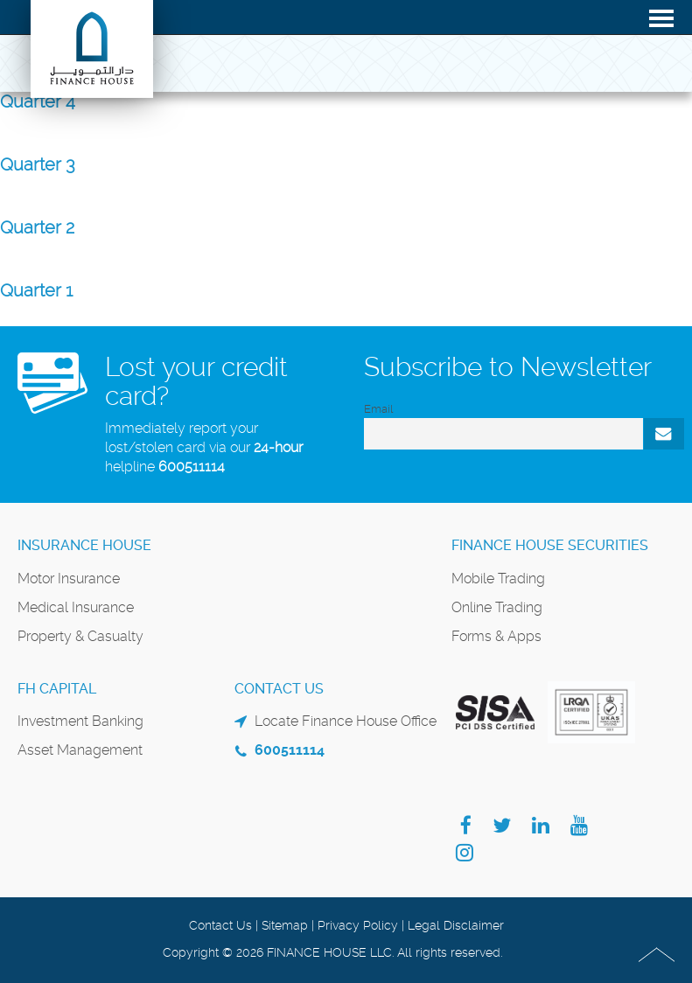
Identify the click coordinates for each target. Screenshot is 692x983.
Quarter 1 (36, 290)
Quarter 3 (37, 164)
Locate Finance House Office (346, 721)
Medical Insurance (75, 607)
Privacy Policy (358, 925)
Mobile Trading (498, 578)
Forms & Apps (496, 636)
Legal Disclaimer (456, 925)
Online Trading (496, 607)
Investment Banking (80, 721)
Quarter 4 (37, 101)
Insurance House (84, 545)
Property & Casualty (80, 636)
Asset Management (80, 750)
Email (378, 408)
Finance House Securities (549, 545)
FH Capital (56, 688)
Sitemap (285, 925)
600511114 (191, 466)
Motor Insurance (68, 578)
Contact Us (220, 925)
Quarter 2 (37, 227)
